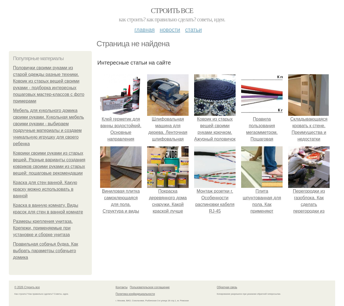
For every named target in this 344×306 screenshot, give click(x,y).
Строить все (172, 11)
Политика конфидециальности (135, 293)
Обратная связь (227, 287)
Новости (170, 30)
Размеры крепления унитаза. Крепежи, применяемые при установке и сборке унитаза (43, 228)
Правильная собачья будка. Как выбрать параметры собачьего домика (45, 251)
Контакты (121, 287)
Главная (144, 30)
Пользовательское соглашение (150, 287)
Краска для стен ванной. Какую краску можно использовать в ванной (45, 189)
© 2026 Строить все (27, 287)
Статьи (193, 30)
